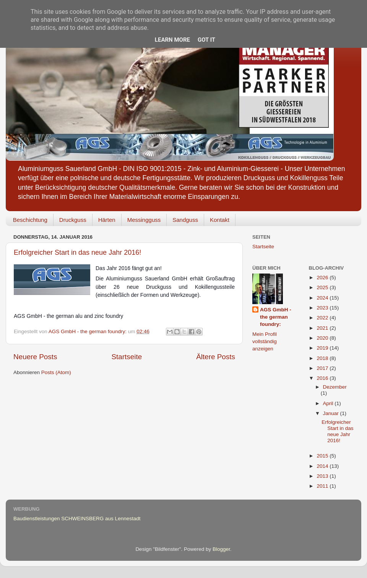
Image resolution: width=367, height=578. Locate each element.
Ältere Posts (215, 357)
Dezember (335, 387)
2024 (323, 298)
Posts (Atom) (56, 372)
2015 (323, 456)
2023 (323, 308)
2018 (323, 358)
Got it (206, 39)
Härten (106, 220)
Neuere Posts (35, 357)
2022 (323, 318)
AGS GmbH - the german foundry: (275, 317)
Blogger (221, 549)
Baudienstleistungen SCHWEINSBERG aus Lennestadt (76, 518)
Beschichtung (30, 220)
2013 (323, 476)
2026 (323, 277)
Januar (331, 413)
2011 (323, 486)
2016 (323, 378)
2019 (323, 348)
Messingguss (144, 220)
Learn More (172, 39)
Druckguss (72, 220)
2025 (323, 287)
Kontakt (219, 220)
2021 (323, 328)
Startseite (126, 357)
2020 (323, 338)
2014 (323, 466)
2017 (323, 368)
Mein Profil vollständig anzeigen (264, 341)
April (329, 403)
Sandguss (185, 220)
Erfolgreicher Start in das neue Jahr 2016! (77, 252)
